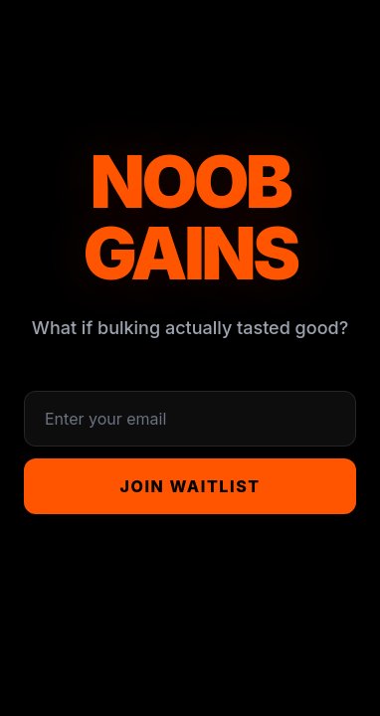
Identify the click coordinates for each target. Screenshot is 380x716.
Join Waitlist (189, 486)
